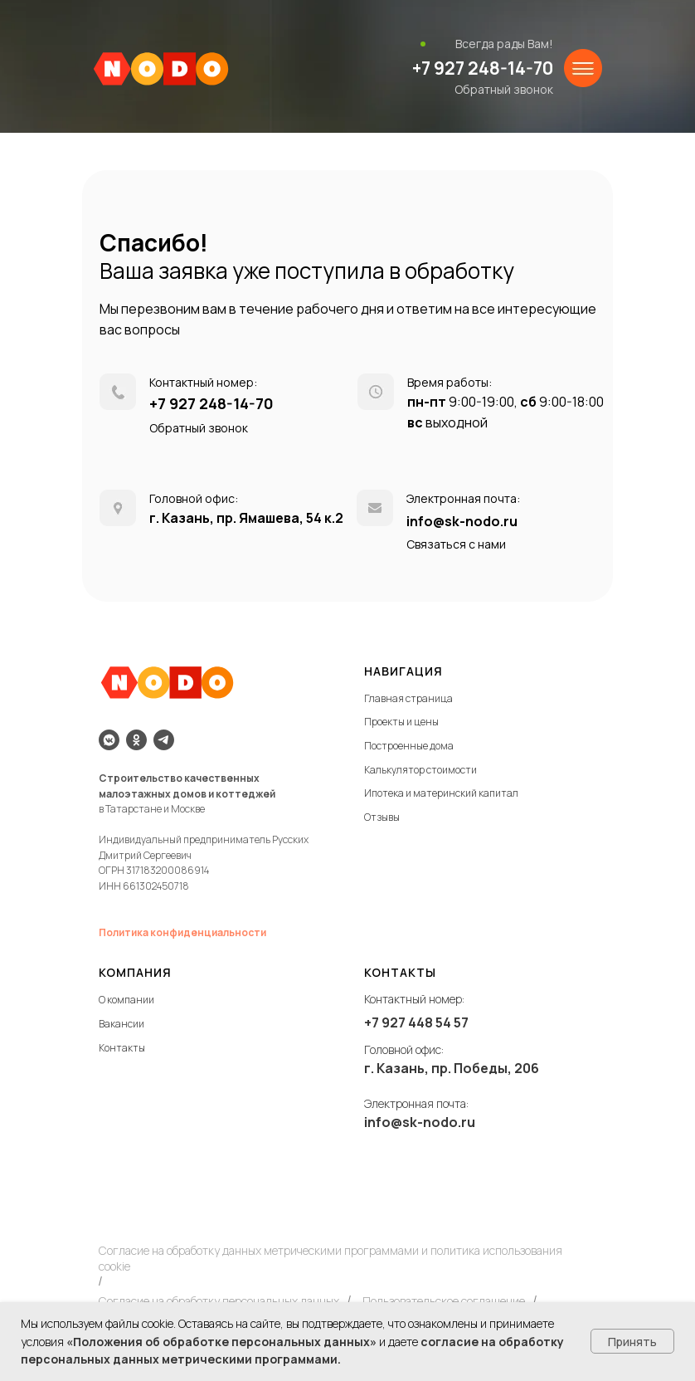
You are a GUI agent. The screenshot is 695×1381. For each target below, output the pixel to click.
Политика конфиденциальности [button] (182, 932)
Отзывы (382, 817)
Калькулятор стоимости (420, 770)
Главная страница (408, 698)
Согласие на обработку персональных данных (219, 1301)
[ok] (136, 740)
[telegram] (163, 740)
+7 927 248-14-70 (482, 68)
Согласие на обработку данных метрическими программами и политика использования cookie (330, 1258)
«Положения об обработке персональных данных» (221, 1341)
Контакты (122, 1048)
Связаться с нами (456, 544)
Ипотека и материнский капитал (441, 793)
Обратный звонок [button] (503, 89)
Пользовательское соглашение (443, 1301)
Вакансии (121, 1024)
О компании (126, 1000)
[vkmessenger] (109, 740)
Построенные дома (409, 746)
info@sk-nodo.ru (462, 521)
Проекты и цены (401, 722)
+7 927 (386, 1022)
